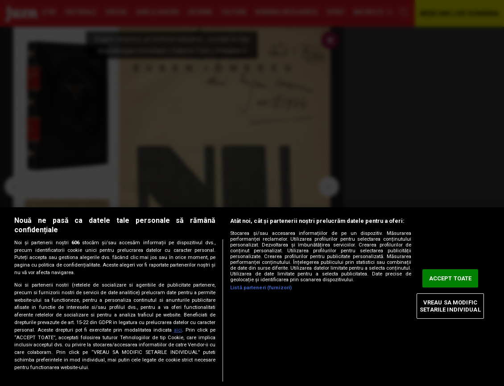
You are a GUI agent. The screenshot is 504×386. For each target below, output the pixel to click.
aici (178, 330)
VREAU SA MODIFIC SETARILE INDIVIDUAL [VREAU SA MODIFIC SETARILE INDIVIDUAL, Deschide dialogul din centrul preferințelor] (450, 306)
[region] (252, 296)
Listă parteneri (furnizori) (261, 288)
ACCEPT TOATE (450, 278)
